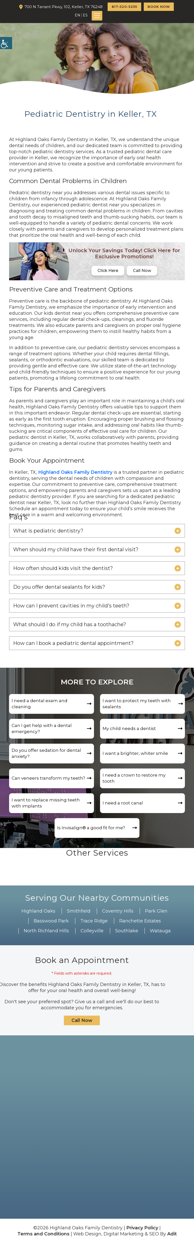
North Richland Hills (46, 931)
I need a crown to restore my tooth (134, 778)
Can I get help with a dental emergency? (42, 728)
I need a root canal (123, 803)
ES (85, 15)
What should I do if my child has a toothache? (69, 624)
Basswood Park (51, 921)
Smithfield (78, 911)
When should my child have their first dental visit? (75, 549)
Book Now (159, 7)
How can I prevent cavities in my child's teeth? (71, 606)
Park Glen (156, 911)
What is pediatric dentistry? (48, 531)
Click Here (108, 270)
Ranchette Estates (140, 921)
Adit (172, 1234)
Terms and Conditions (43, 1234)
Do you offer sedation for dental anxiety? (46, 753)
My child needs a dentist (129, 728)
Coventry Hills (117, 911)
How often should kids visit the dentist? (63, 568)
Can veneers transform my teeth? (48, 778)
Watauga (160, 931)
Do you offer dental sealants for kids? (59, 587)
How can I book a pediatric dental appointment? (73, 643)
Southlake (126, 931)
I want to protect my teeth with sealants (137, 703)
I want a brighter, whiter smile (135, 753)
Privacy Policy (142, 1228)
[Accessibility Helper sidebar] (6, 43)
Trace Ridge (94, 921)
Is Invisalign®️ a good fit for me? (91, 828)
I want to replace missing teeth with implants (46, 803)
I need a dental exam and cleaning (39, 703)
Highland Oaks (38, 911)
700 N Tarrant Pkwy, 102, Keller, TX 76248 (64, 6)
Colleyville (92, 931)
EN (77, 15)
